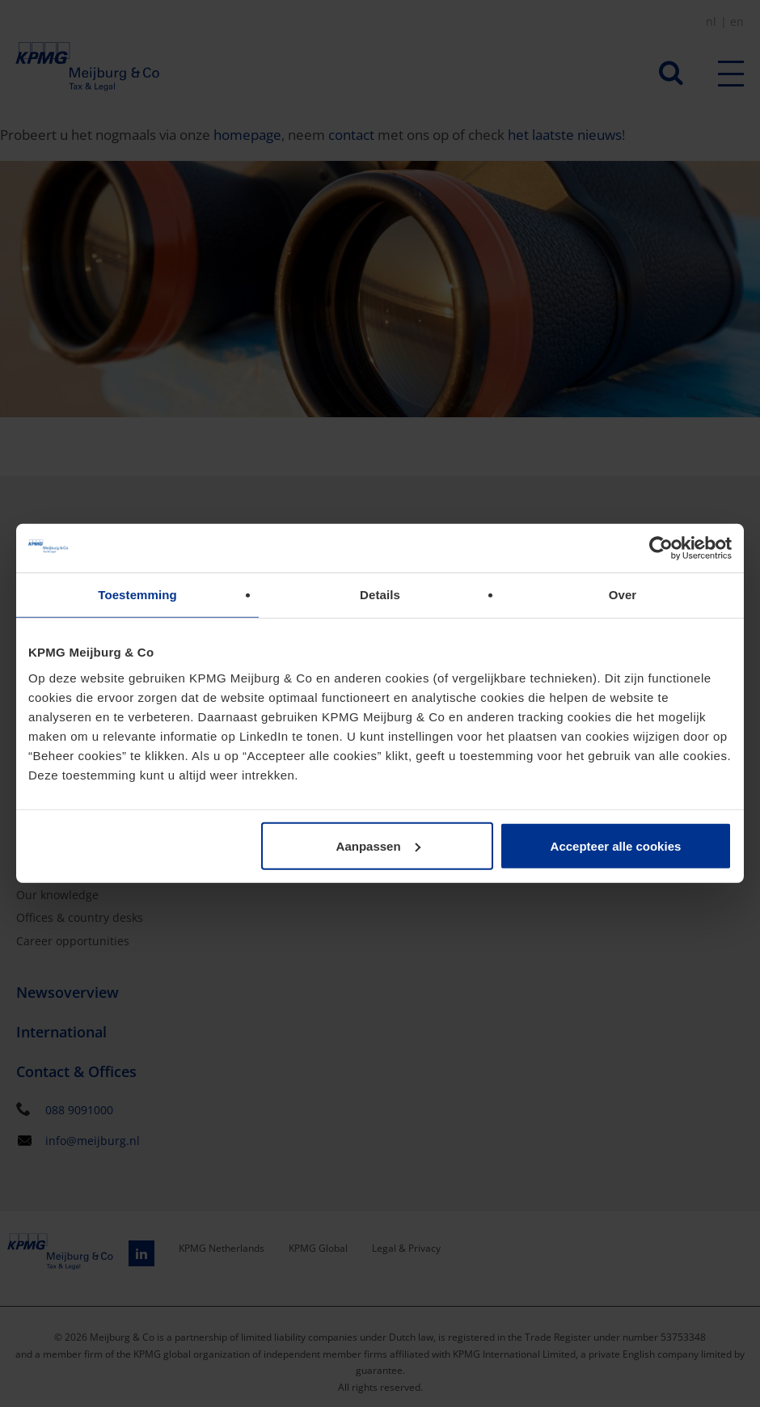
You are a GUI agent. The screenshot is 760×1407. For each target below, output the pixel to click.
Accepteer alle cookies (616, 845)
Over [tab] (623, 595)
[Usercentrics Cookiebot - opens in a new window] (661, 548)
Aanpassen (378, 845)
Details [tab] (380, 595)
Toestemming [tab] (137, 595)
